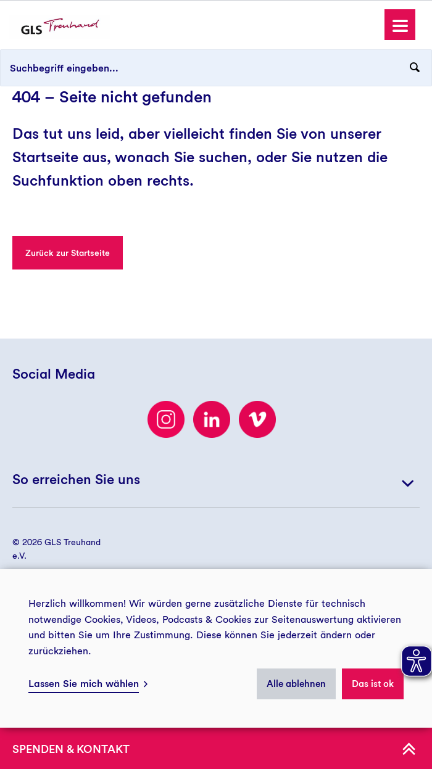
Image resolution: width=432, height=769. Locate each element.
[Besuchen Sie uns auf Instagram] (166, 419)
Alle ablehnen (296, 683)
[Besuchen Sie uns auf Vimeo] (257, 419)
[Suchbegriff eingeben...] (216, 67)
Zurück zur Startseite (67, 253)
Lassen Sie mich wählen (83, 683)
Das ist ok (373, 683)
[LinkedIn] (211, 419)
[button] (399, 24)
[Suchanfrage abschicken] (414, 67)
